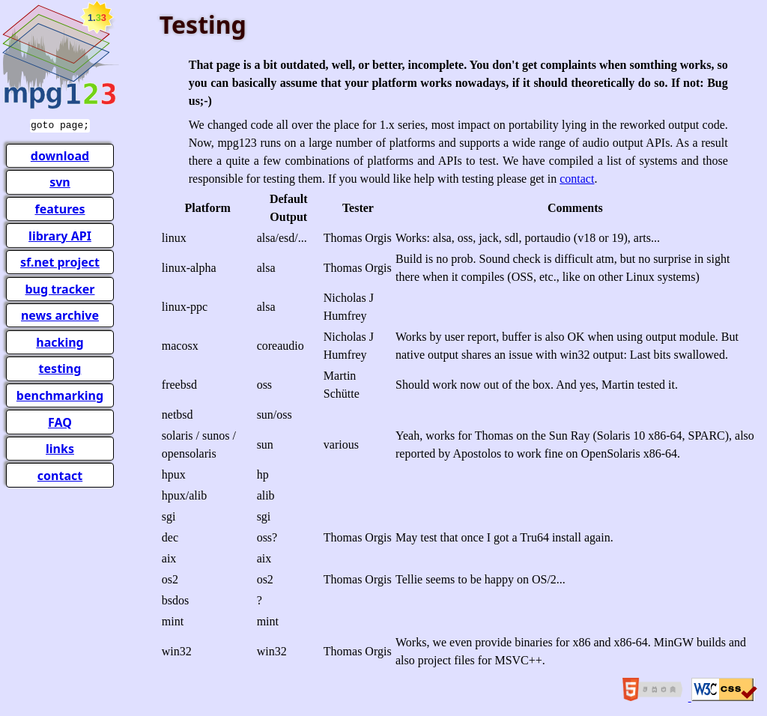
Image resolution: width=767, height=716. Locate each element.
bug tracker (59, 287)
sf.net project (60, 260)
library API (59, 234)
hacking (59, 341)
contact (59, 474)
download (60, 154)
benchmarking (59, 394)
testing (60, 367)
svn (59, 180)
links (60, 447)
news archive (60, 314)
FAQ (60, 421)
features (59, 207)
